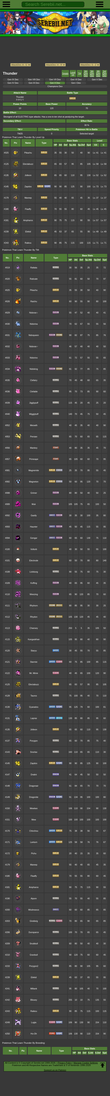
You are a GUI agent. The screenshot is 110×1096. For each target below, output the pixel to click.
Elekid (28, 232)
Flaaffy (28, 209)
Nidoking (34, 369)
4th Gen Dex (98, 73)
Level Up (72, 73)
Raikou (28, 243)
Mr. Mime (33, 673)
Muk (34, 504)
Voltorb (33, 549)
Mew (34, 820)
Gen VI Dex (76, 79)
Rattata (33, 268)
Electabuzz (28, 164)
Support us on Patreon (55, 1070)
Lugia (33, 1022)
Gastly (34, 515)
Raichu (33, 301)
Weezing (34, 594)
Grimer (34, 493)
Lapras (34, 718)
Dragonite (33, 797)
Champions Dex (55, 86)
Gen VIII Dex (34, 79)
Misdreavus (33, 910)
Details (65, 73)
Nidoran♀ (33, 313)
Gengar (33, 538)
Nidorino (34, 358)
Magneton (33, 482)
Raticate (34, 279)
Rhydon (33, 617)
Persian (33, 437)
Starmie (33, 662)
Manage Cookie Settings (86, 1063)
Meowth (33, 425)
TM (79, 73)
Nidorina (34, 324)
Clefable (34, 391)
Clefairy (33, 380)
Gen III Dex (34, 83)
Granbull (34, 955)
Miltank (33, 989)
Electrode (33, 560)
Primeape (33, 459)
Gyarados (33, 707)
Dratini (34, 775)
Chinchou (33, 831)
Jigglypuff (33, 403)
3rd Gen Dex (105, 73)
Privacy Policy (65, 1063)
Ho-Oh (34, 1034)
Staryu (34, 651)
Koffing (34, 583)
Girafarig (34, 921)
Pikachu (28, 153)
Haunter (33, 527)
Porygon (34, 741)
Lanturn (33, 842)
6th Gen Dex (86, 73)
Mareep (28, 198)
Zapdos (28, 186)
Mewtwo (34, 808)
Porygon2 (33, 966)
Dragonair (33, 786)
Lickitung (34, 572)
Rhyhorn (34, 606)
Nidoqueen (34, 335)
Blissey (33, 1000)
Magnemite (34, 470)
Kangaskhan (34, 639)
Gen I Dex (76, 83)
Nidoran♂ (33, 346)
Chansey (34, 628)
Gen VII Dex (55, 79)
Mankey (33, 448)
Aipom (34, 898)
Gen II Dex (55, 83)
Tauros (34, 696)
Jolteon (28, 175)
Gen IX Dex (12, 79)
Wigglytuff (33, 414)
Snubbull (34, 944)
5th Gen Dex (92, 73)
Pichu (33, 853)
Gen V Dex (97, 79)
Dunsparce (34, 932)
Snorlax (33, 752)
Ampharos (28, 220)
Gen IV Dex (12, 83)
